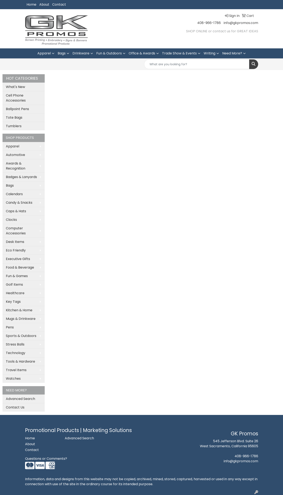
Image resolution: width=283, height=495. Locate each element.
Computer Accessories (16, 231)
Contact (59, 4)
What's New (15, 86)
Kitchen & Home (19, 310)
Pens (10, 327)
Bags (62, 53)
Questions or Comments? (46, 458)
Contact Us (15, 407)
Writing (209, 53)
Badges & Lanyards (21, 177)
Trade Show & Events (179, 53)
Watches (13, 378)
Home (31, 4)
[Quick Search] (196, 64)
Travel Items (16, 370)
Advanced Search (20, 398)
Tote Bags (14, 117)
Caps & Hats (16, 211)
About (44, 4)
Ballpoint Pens (17, 109)
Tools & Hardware (20, 361)
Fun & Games (17, 276)
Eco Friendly (16, 250)
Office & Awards (142, 53)
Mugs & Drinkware (21, 318)
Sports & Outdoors (21, 335)
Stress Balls (15, 344)
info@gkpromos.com (241, 22)
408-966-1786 (209, 22)
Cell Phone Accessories (16, 98)
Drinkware (80, 53)
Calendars (14, 194)
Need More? (232, 53)
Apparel (44, 53)
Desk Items (15, 241)
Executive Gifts (18, 258)
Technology (15, 353)
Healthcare (15, 293)
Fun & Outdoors (109, 53)
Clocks (11, 219)
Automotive (15, 154)
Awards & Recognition (15, 166)
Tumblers (14, 126)
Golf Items (14, 284)
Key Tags (13, 301)
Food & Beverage (20, 267)
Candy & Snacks (19, 202)
